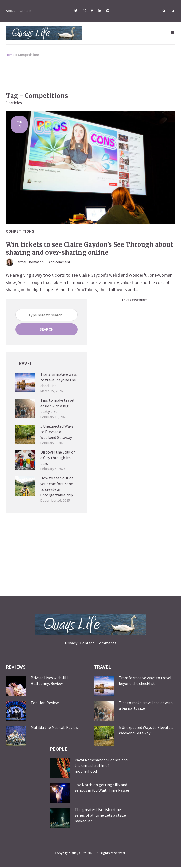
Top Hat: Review (45, 702)
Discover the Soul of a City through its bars (57, 457)
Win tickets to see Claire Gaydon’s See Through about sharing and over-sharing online (89, 248)
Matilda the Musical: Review (54, 727)
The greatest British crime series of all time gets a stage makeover (100, 815)
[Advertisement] (90, 71)
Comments (106, 642)
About (10, 10)
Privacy (71, 642)
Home (10, 54)
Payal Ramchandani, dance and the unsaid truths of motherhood (101, 765)
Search (47, 328)
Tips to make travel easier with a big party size (57, 405)
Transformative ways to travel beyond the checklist (58, 379)
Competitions (21, 231)
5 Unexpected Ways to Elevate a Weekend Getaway (56, 431)
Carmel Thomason (31, 262)
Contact (25, 10)
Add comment (65, 262)
